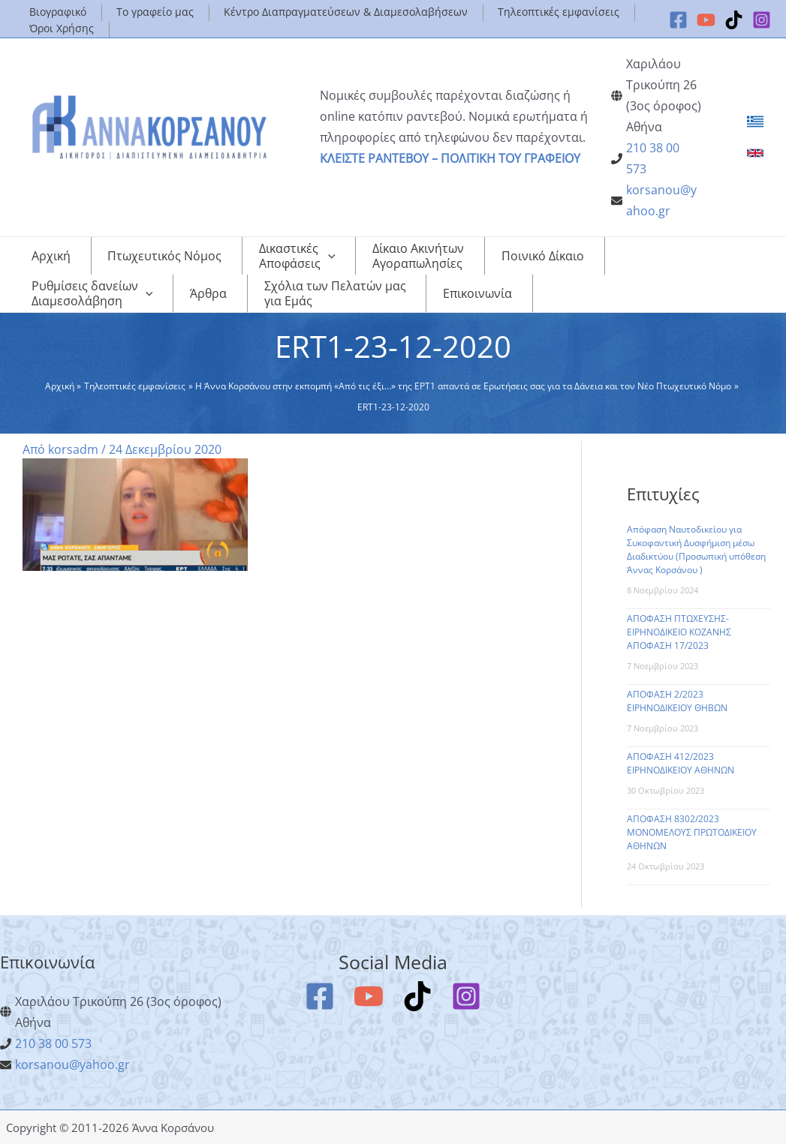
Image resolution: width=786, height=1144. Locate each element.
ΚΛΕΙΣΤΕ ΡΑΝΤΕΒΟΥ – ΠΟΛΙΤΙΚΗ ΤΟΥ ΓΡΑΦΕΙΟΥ (450, 158)
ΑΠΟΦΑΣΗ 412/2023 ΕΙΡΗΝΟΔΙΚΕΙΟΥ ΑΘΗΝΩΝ (680, 763)
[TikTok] (733, 20)
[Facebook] (678, 20)
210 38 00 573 (53, 1043)
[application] (292, 255)
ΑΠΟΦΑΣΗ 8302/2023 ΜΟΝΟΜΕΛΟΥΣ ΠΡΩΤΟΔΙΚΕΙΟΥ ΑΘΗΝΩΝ (692, 832)
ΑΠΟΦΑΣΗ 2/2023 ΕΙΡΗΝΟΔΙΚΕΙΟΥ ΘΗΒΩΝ (677, 701)
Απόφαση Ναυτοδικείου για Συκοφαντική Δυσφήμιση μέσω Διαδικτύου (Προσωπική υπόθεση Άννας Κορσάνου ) (696, 549)
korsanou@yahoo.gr (72, 1064)
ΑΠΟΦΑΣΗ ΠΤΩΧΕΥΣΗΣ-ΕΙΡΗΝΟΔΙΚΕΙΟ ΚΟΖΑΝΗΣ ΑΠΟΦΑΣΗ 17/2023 (679, 632)
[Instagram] (761, 20)
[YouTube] (706, 20)
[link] (755, 121)
